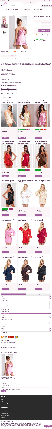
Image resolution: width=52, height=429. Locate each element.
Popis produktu (4, 55)
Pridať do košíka (44, 30)
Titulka (7, 9)
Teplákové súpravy (5, 300)
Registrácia (32, 2)
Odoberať (3, 391)
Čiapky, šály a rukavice (26, 323)
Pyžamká (26, 298)
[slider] (16, 51)
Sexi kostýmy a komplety (6, 324)
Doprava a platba (26, 9)
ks (36, 30)
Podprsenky (26, 317)
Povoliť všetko (47, 425)
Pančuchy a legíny (26, 306)
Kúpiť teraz (6, 137)
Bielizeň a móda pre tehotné (7, 319)
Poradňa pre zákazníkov (37, 9)
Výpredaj (26, 330)
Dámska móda (26, 304)
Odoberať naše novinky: (5, 385)
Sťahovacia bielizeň (5, 311)
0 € (50, 5)
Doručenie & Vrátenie (12, 55)
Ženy (13, 294)
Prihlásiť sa (26, 2)
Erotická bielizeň (26, 308)
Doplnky (26, 329)
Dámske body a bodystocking (7, 321)
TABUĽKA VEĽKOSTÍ (4, 61)
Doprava (47, 0)
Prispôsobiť (47, 427)
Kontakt (50, 0)
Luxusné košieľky (5, 313)
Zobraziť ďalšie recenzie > (5, 349)
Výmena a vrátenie (42, 0)
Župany (2, 315)
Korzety (3, 326)
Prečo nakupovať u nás (16, 9)
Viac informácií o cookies (5, 427)
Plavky (26, 296)
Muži (39, 294)
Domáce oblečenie (5, 309)
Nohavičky (26, 302)
